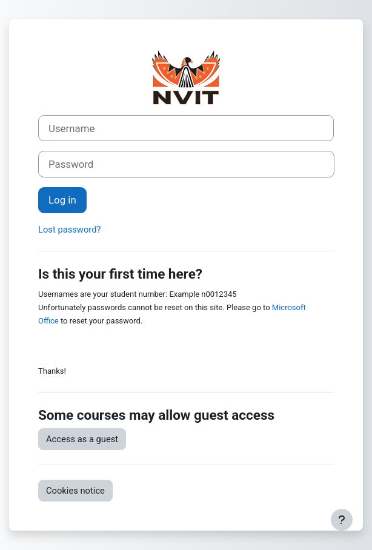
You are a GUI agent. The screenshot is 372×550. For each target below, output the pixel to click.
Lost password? (69, 229)
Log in (62, 200)
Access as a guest (82, 439)
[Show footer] (342, 520)
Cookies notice (75, 490)
